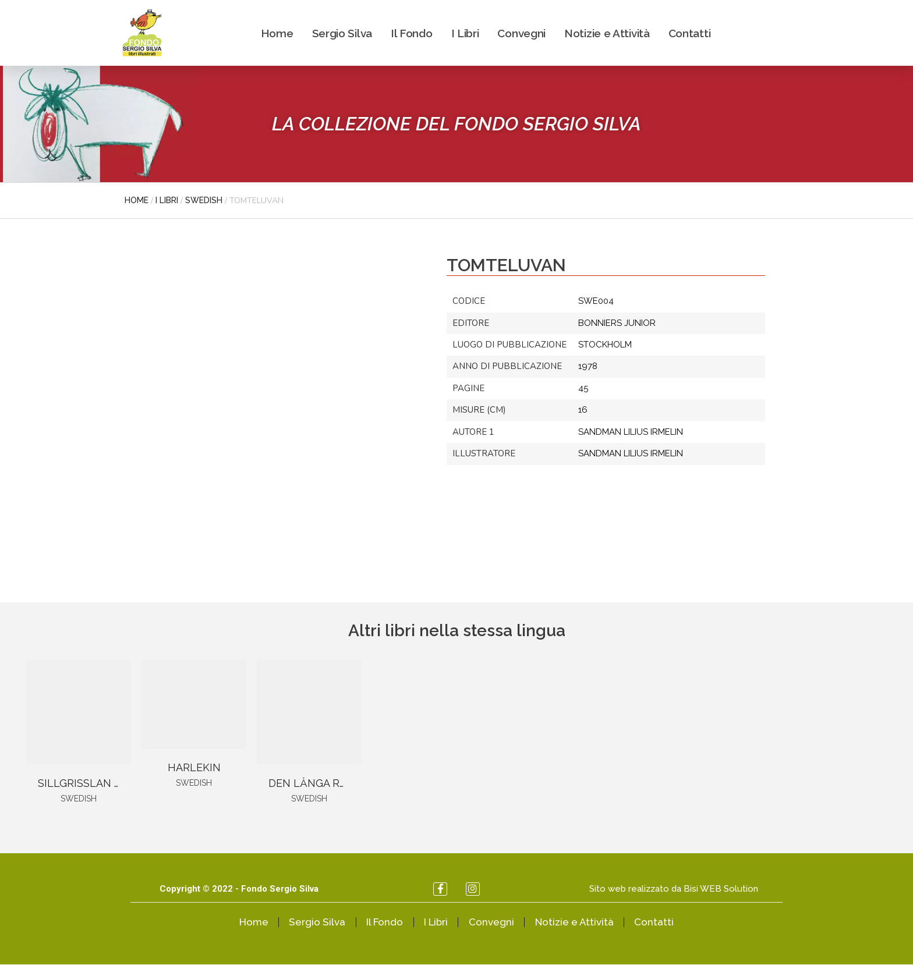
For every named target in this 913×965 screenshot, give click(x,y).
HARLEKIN (194, 767)
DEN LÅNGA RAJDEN (320, 783)
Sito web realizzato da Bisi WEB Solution (673, 889)
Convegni (521, 33)
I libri (166, 200)
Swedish (203, 200)
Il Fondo (412, 33)
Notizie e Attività (607, 33)
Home (277, 33)
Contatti (689, 33)
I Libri (465, 33)
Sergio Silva (342, 33)
